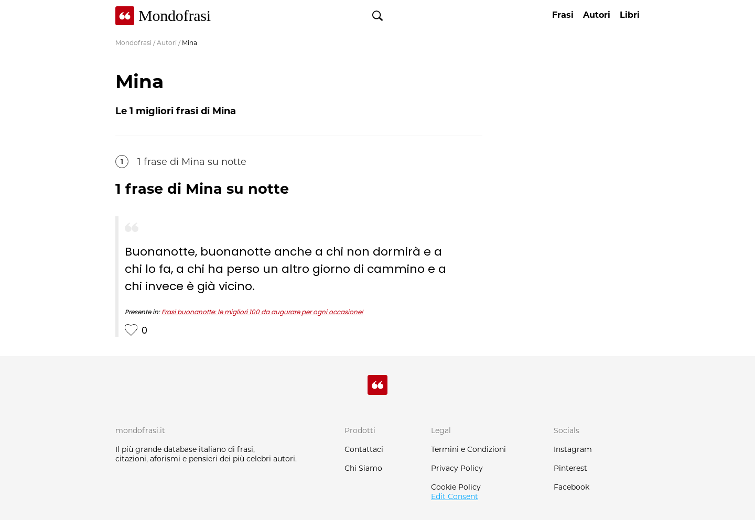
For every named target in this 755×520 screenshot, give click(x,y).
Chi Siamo (363, 468)
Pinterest (570, 468)
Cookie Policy (456, 487)
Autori (167, 43)
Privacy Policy (457, 468)
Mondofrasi (133, 43)
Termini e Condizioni (468, 449)
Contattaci (363, 449)
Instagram (573, 449)
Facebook (571, 487)
